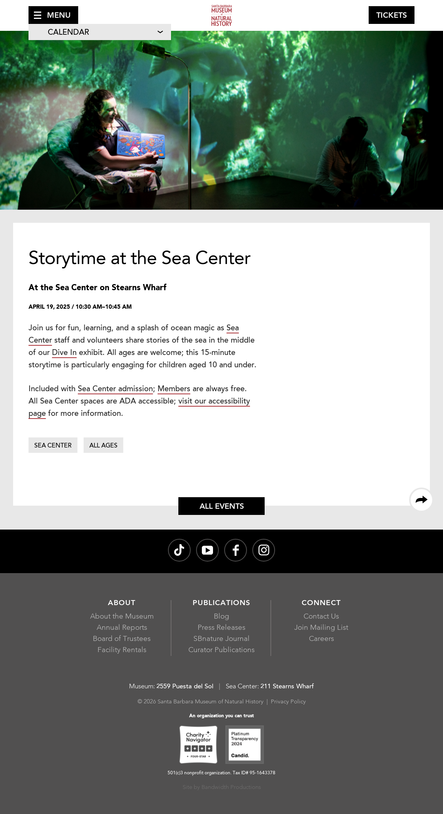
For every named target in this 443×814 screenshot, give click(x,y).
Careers (321, 639)
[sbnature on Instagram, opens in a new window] (263, 550)
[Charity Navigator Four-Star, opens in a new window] (198, 745)
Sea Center (53, 446)
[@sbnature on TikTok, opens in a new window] (179, 550)
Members (174, 389)
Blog (221, 617)
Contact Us (321, 617)
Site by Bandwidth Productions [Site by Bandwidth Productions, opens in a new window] (222, 787)
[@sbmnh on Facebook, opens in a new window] (235, 550)
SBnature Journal (221, 639)
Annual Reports (122, 628)
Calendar (68, 33)
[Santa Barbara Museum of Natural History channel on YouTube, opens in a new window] (207, 550)
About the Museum (122, 617)
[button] (53, 15)
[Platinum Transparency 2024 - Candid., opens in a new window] (244, 745)
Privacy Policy (288, 702)
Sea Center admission (115, 389)
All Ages (103, 446)
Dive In (64, 353)
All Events (222, 507)
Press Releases (221, 628)
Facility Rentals (121, 650)
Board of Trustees (122, 639)
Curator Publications (221, 650)
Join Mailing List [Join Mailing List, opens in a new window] (321, 628)
